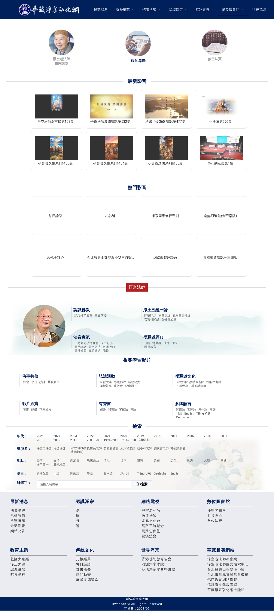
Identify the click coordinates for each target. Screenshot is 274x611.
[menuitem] (100, 9)
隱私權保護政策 (137, 599)
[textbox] (84, 484)
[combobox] (94, 484)
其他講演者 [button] (200, 386)
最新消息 (100, 10)
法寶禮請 (259, 10)
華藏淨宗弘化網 (50, 10)
